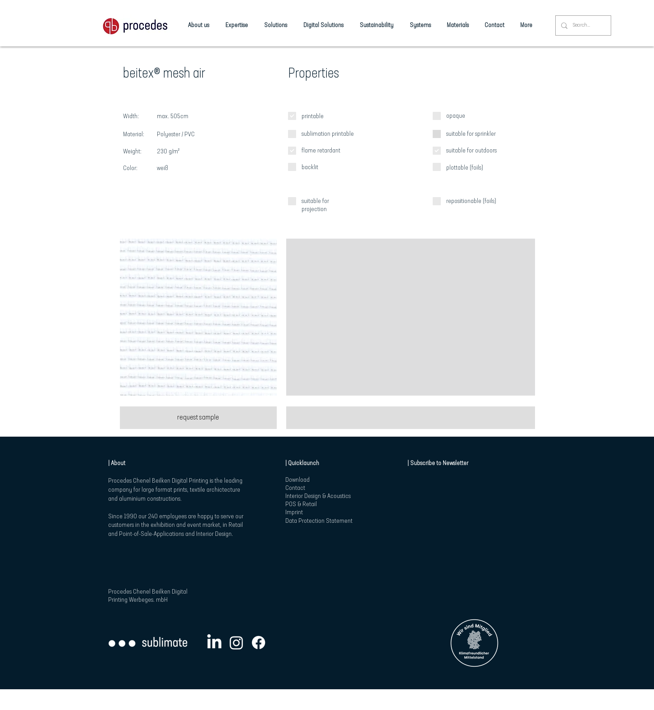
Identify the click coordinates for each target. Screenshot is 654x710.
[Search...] (582, 25)
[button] (198, 317)
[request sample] (198, 417)
